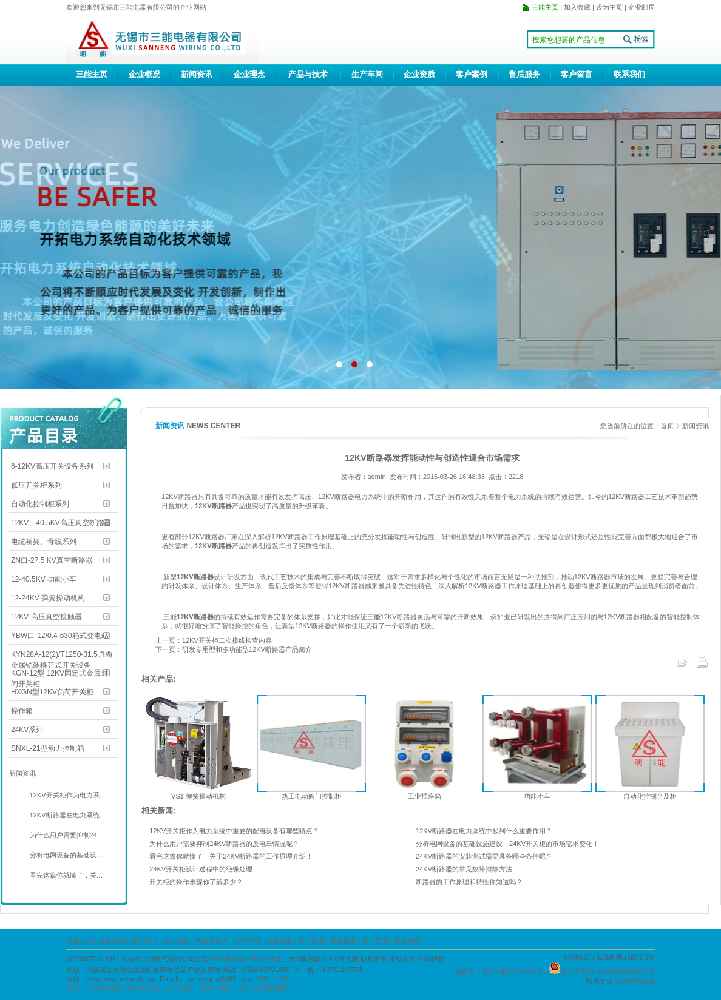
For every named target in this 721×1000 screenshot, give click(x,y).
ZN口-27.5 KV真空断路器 (52, 560)
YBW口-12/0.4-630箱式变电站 (60, 635)
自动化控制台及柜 (650, 796)
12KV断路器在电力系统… (67, 815)
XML (262, 978)
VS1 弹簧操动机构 (198, 796)
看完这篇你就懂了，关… (65, 875)
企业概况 (144, 74)
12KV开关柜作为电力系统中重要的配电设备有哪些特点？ (234, 830)
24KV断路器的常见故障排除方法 (464, 869)
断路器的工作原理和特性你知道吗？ (469, 881)
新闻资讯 (196, 74)
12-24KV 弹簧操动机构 (48, 598)
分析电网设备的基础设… (65, 855)
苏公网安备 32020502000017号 (608, 971)
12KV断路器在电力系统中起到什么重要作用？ (484, 830)
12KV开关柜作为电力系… (67, 795)
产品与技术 (308, 74)
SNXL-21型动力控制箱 (47, 748)
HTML (283, 978)
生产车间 (367, 74)
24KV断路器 (226, 958)
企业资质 (419, 74)
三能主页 (91, 74)
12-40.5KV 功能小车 (43, 579)
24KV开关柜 (264, 958)
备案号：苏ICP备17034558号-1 (502, 971)
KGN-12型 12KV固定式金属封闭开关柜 (59, 674)
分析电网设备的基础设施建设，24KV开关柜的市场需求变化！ (507, 843)
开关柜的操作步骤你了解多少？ (196, 881)
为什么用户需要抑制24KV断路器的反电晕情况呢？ (224, 843)
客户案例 (471, 74)
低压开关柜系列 (36, 485)
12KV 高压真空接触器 (46, 616)
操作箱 (22, 710)
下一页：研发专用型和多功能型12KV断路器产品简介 (233, 649)
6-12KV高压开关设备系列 (52, 466)
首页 (667, 425)
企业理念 (249, 74)
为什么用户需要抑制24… (66, 835)
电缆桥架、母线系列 (43, 541)
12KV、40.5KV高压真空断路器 (61, 522)
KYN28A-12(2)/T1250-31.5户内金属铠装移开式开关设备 (61, 655)
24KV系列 (27, 729)
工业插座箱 (424, 796)
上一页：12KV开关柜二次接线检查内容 (213, 640)
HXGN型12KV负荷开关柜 (52, 692)
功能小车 (537, 796)
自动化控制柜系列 (40, 504)
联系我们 (629, 74)
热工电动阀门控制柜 (312, 796)
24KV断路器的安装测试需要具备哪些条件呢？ (484, 856)
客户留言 (576, 74)
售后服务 (524, 74)
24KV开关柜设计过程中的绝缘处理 (200, 869)
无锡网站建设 (635, 981)
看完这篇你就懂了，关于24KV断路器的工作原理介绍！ (231, 856)
